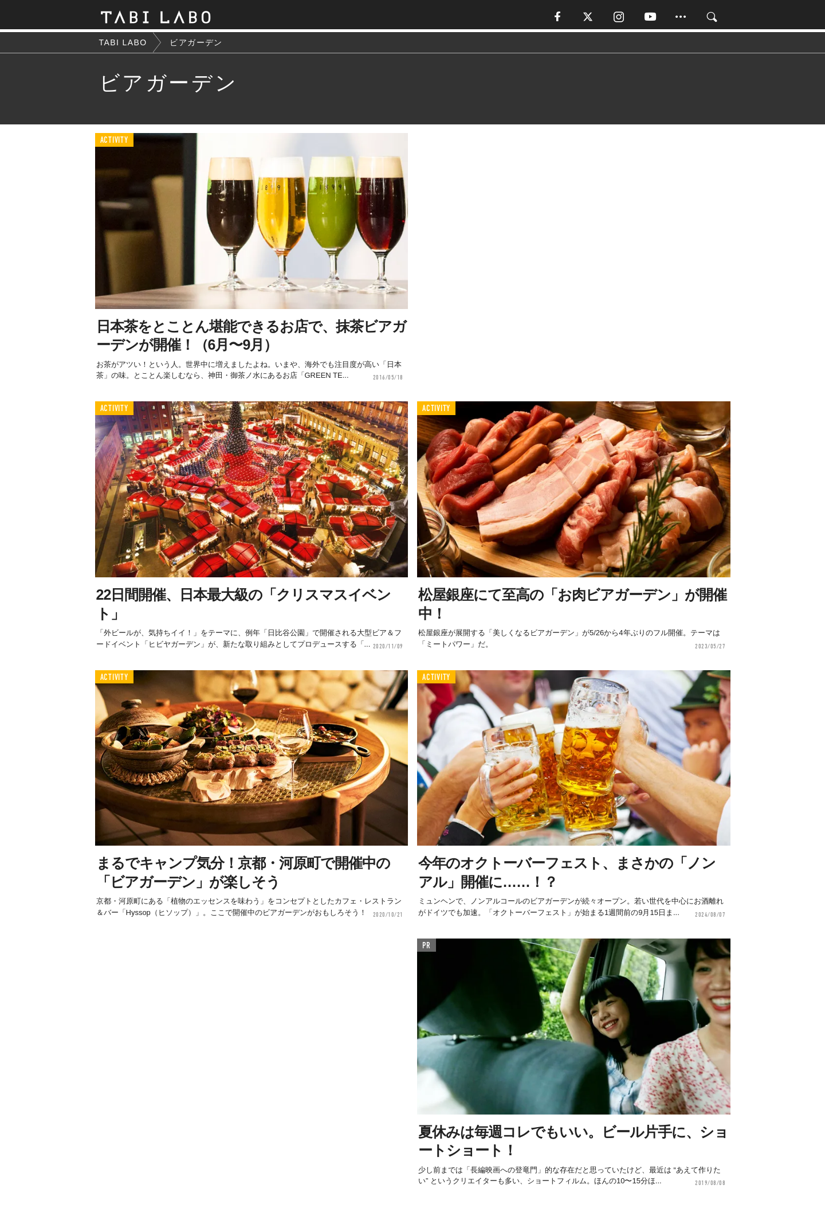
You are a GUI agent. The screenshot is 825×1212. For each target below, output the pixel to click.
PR (426, 948)
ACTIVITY (114, 143)
